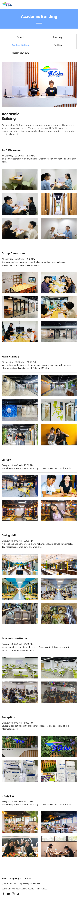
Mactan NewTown (20, 53)
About (4, 878)
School (20, 37)
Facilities (58, 45)
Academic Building (20, 45)
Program (13, 878)
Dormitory (57, 37)
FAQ (21, 878)
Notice (28, 878)
